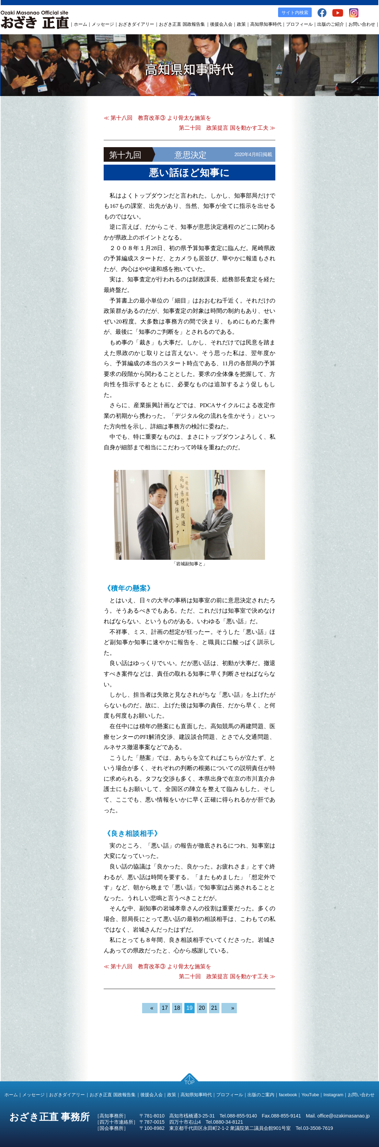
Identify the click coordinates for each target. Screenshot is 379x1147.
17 (165, 1008)
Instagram (333, 1094)
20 (202, 1008)
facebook (288, 1094)
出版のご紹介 (330, 24)
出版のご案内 (261, 1094)
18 (177, 1008)
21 (214, 1008)
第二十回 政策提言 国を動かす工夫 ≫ (227, 128)
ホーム (80, 24)
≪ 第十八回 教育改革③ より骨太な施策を (157, 118)
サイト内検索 (295, 12)
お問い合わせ (361, 24)
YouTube (310, 1094)
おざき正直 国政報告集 (182, 24)
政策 (241, 24)
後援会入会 (221, 24)
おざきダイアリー (136, 24)
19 (189, 1008)
